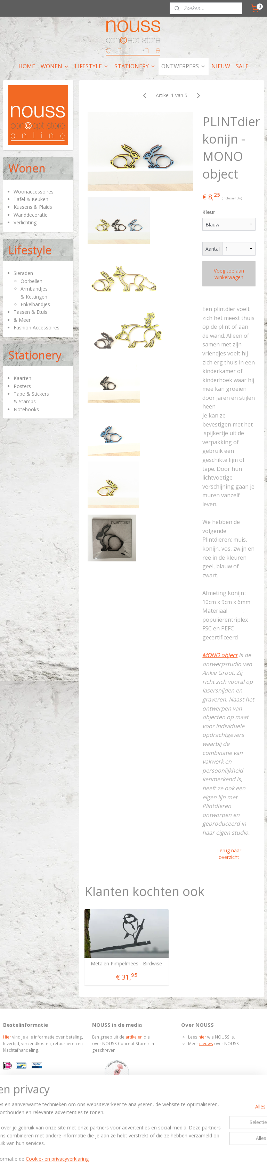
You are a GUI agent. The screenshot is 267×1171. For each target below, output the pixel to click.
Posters (22, 386)
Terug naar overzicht (229, 853)
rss (115, 1158)
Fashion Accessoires (36, 327)
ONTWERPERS (183, 66)
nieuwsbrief (154, 1113)
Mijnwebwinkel (202, 1158)
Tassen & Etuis (30, 312)
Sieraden (23, 273)
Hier (7, 1037)
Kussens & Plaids (33, 207)
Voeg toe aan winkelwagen (229, 274)
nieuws (206, 1044)
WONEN (55, 66)
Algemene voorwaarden (34, 1106)
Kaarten (22, 378)
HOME (26, 66)
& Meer (22, 320)
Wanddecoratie (31, 215)
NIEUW (220, 66)
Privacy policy (23, 1113)
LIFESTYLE (92, 66)
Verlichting (25, 222)
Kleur (209, 212)
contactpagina (137, 1106)
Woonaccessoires (34, 191)
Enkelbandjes (35, 304)
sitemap (100, 1158)
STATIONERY (135, 66)
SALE (242, 66)
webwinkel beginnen (141, 1158)
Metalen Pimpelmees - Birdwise (126, 964)
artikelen (134, 1037)
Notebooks (26, 409)
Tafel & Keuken (31, 199)
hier (202, 1037)
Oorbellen (31, 281)
